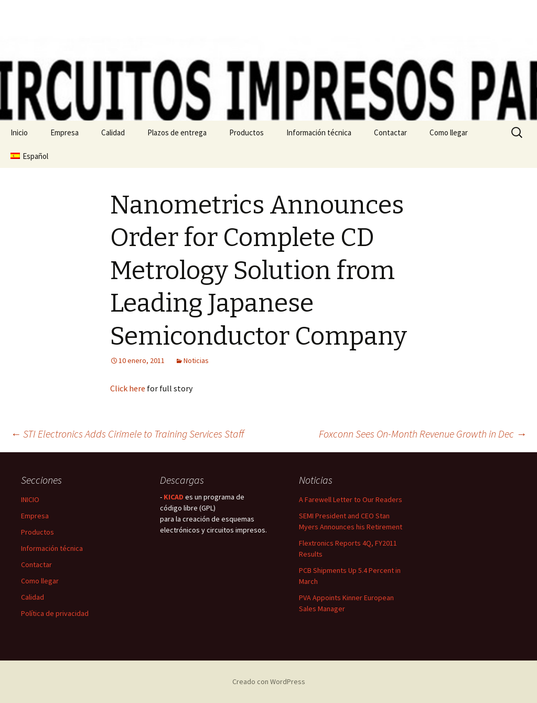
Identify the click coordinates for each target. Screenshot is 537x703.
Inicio (19, 132)
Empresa (64, 132)
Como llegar (448, 132)
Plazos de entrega (177, 132)
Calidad (113, 132)
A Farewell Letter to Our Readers (350, 499)
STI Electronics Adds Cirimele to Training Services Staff (127, 433)
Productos (246, 132)
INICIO (30, 499)
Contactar (390, 132)
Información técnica (318, 132)
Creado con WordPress (268, 681)
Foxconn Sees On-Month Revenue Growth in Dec (423, 433)
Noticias (196, 360)
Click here (127, 388)
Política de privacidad (55, 613)
